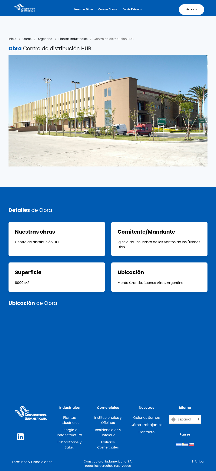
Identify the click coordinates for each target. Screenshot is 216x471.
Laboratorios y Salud (69, 445)
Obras (27, 39)
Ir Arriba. (198, 461)
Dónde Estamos (132, 9)
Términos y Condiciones (32, 462)
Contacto (146, 432)
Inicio (12, 39)
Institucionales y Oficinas (108, 420)
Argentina (45, 39)
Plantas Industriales (73, 39)
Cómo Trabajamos (146, 424)
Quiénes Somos (107, 9)
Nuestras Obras (83, 9)
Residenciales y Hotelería (108, 432)
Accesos (191, 9)
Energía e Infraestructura (69, 432)
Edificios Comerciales (108, 445)
